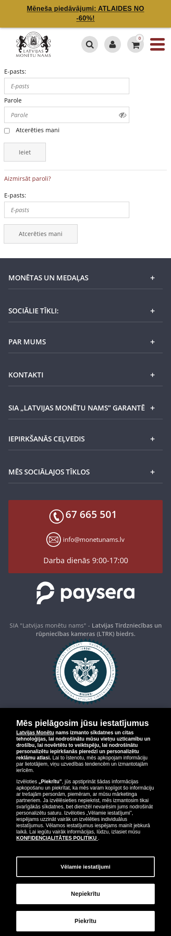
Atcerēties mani (38, 130)
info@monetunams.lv (94, 539)
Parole (13, 100)
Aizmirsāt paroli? (27, 178)
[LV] (36, 44)
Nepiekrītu (85, 898)
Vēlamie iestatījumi (85, 871)
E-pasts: (15, 71)
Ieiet (25, 152)
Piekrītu (85, 925)
